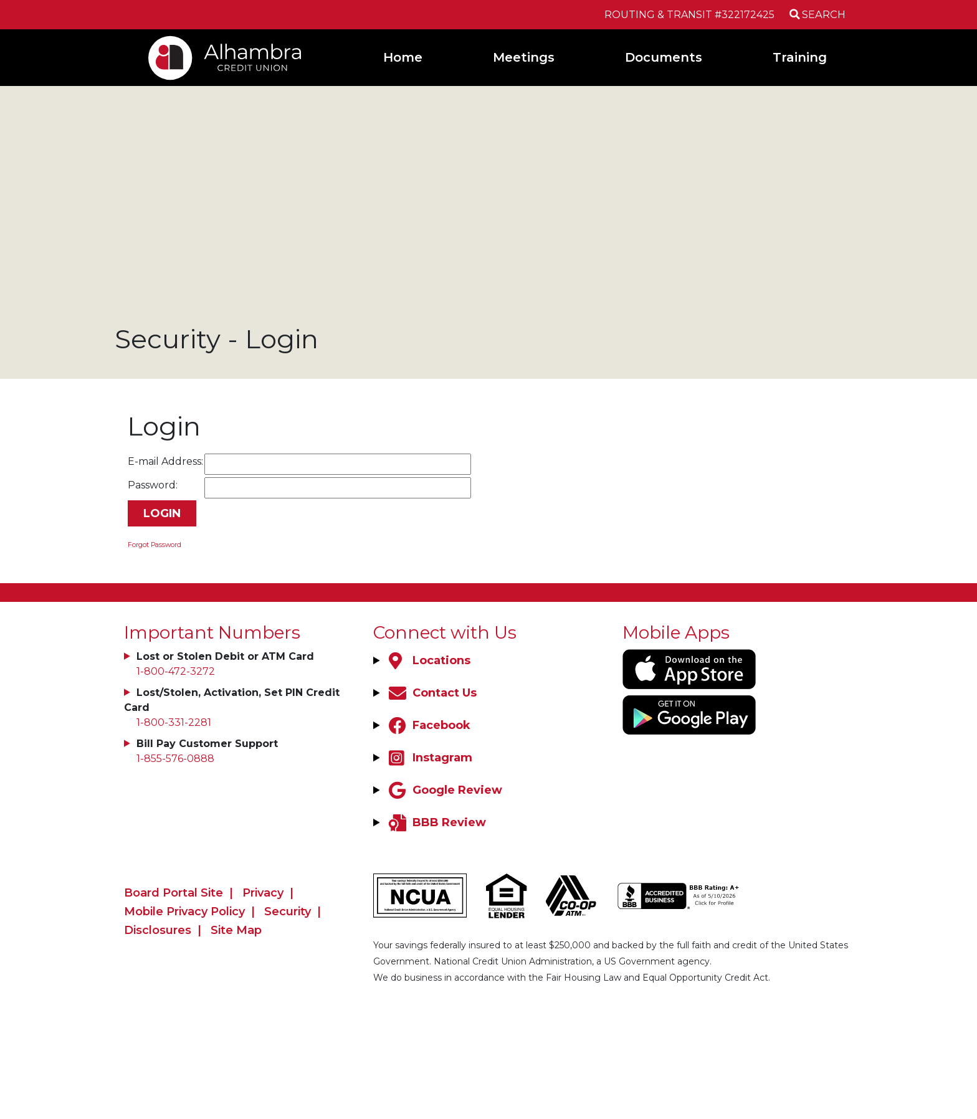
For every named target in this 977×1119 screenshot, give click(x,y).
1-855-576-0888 (175, 758)
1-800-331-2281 (173, 722)
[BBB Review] (436, 822)
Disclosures (157, 930)
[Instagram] (429, 757)
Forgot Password (154, 545)
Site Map (236, 930)
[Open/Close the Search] (816, 14)
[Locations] (428, 660)
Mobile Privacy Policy (184, 911)
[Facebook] (428, 725)
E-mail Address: (165, 461)
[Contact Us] (431, 693)
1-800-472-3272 (175, 671)
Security (287, 911)
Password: (153, 485)
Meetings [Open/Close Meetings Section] (524, 57)
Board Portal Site (173, 893)
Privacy (263, 893)
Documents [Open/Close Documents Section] (663, 57)
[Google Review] (444, 790)
